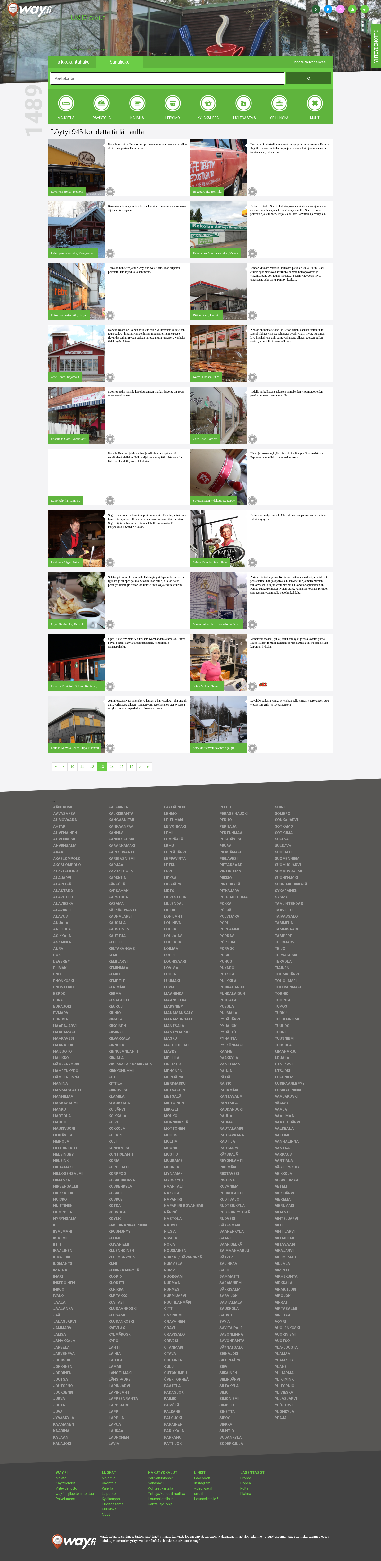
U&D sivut (87, 17)
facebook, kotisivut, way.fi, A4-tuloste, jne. (88, 50)
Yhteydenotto (66, 1488)
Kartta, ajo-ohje (160, 1504)
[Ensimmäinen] (56, 766)
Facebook (202, 1478)
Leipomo (109, 1493)
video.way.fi (203, 1488)
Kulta (244, 1488)
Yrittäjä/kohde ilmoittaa (166, 1493)
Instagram (202, 1483)
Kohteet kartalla (160, 1488)
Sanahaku (156, 1483)
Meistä (61, 1478)
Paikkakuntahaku (161, 1478)
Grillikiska (109, 1509)
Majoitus (108, 1478)
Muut (106, 1514)
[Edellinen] (64, 766)
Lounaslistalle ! (206, 1499)
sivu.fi (198, 1493)
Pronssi (246, 1478)
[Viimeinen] (148, 766)
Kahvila (107, 1488)
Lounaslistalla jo (161, 1499)
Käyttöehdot (65, 1483)
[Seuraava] (140, 766)
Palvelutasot (65, 1499)
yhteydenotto (376, 46)
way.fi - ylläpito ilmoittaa (75, 1493)
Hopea (245, 1483)
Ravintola (109, 1483)
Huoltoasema (112, 1504)
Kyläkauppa (111, 1499)
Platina (245, 1493)
